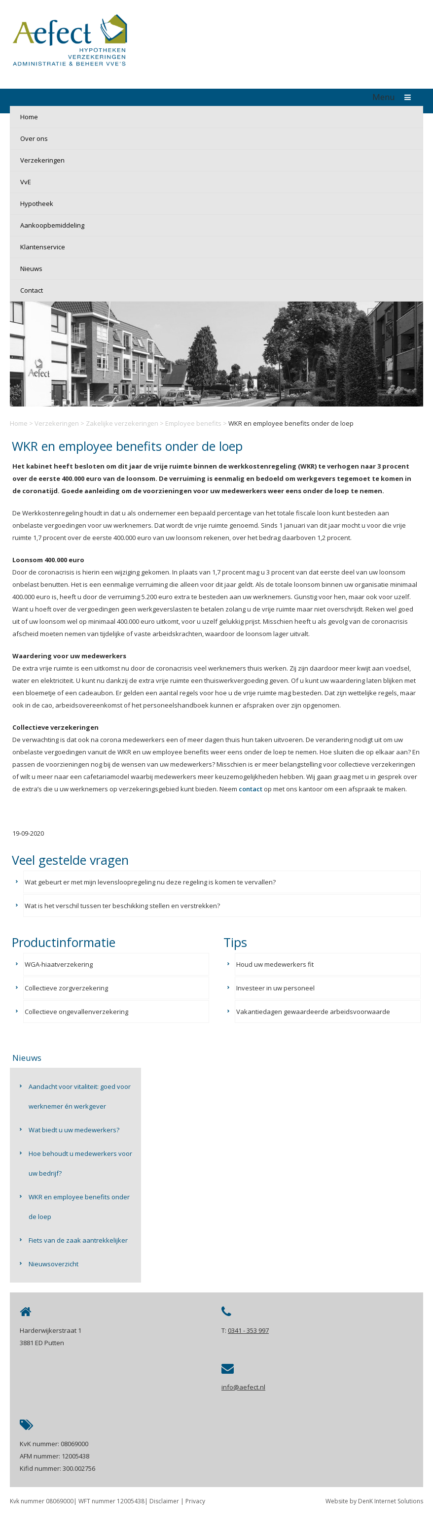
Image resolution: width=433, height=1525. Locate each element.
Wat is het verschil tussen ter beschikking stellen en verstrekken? (122, 905)
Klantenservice (42, 246)
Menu (394, 97)
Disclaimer (164, 1501)
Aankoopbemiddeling (52, 225)
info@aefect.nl (243, 1387)
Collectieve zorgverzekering (66, 987)
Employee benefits (193, 423)
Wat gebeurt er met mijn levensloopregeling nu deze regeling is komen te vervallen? (150, 882)
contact (250, 788)
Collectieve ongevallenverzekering (76, 1011)
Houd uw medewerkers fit (275, 964)
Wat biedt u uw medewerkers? (74, 1129)
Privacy (195, 1501)
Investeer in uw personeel (275, 987)
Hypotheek (36, 203)
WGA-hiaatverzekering (59, 964)
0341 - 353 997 (248, 1330)
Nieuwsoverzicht (53, 1263)
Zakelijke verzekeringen (122, 423)
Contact (31, 290)
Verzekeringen (42, 160)
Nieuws (31, 268)
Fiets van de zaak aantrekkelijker (78, 1240)
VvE (25, 181)
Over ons (34, 138)
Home (29, 116)
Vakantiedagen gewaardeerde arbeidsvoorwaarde (313, 1011)
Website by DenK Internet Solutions (374, 1501)
